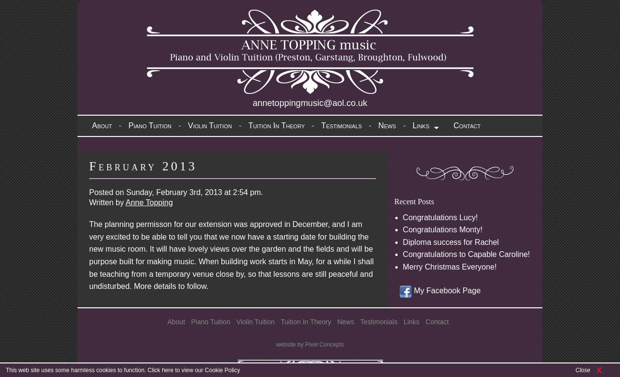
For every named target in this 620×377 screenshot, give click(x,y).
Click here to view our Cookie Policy (194, 370)
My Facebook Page (440, 291)
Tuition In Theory (276, 125)
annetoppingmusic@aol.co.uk (310, 103)
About (102, 125)
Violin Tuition (210, 125)
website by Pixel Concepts (310, 344)
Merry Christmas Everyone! (450, 267)
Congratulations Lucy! (440, 217)
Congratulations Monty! (443, 230)
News (387, 125)
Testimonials (341, 125)
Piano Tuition (149, 125)
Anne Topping (149, 202)
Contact (466, 125)
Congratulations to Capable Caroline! (466, 254)
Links (421, 125)
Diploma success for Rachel (451, 242)
